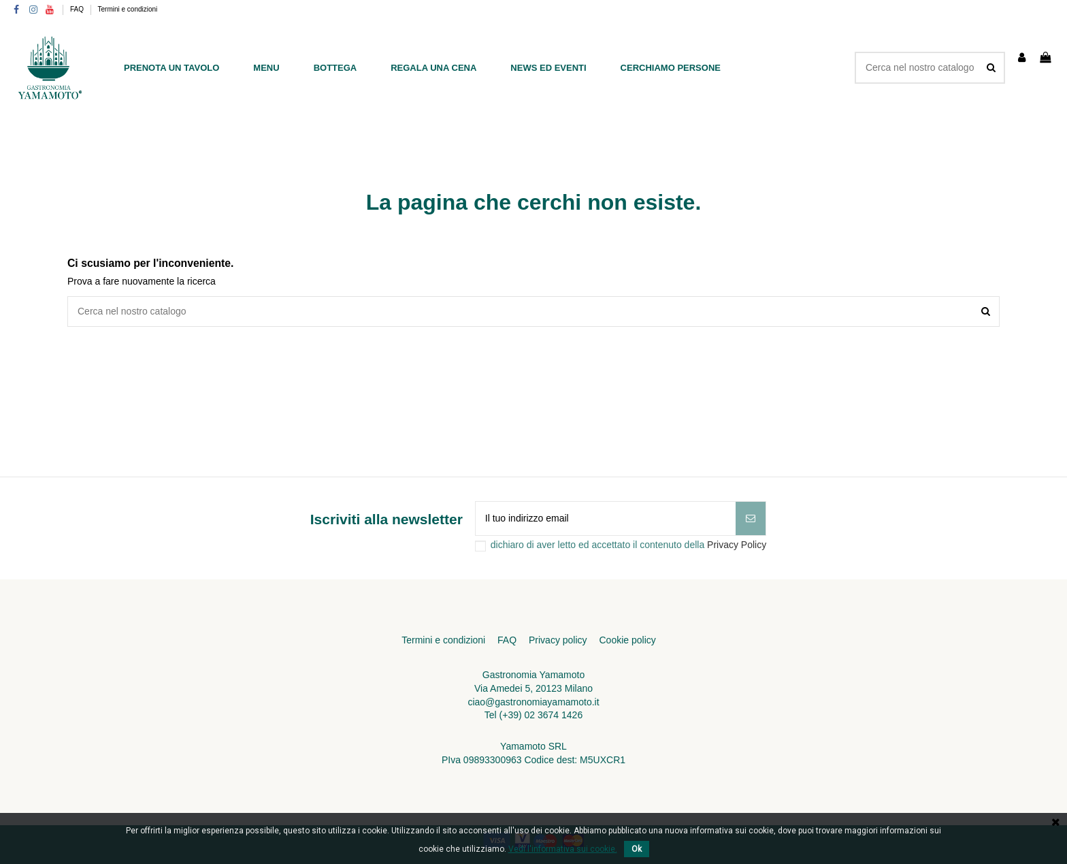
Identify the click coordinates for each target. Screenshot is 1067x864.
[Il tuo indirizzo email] (606, 518)
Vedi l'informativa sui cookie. (562, 849)
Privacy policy (558, 640)
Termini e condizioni (128, 9)
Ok (636, 849)
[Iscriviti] (751, 518)
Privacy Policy (736, 544)
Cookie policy (627, 640)
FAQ (78, 9)
